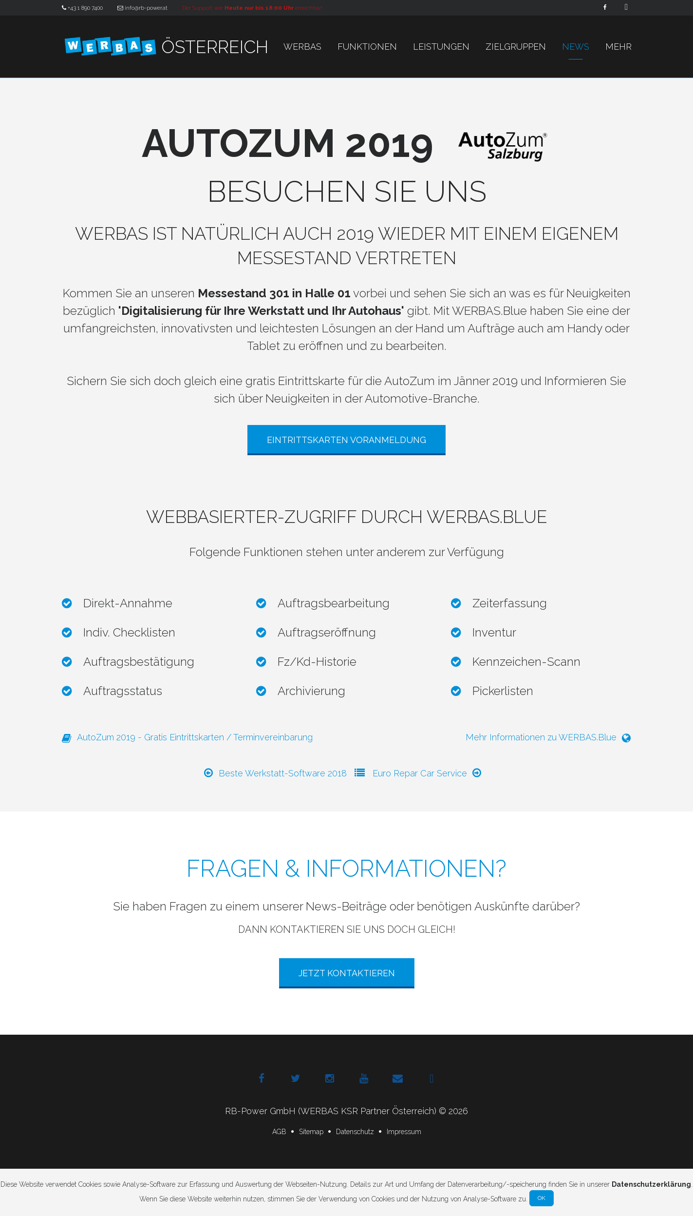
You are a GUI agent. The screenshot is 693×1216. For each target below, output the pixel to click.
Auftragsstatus (122, 691)
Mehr (618, 46)
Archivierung (311, 691)
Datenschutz (355, 1132)
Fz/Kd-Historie (317, 662)
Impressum (404, 1132)
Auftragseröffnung (327, 632)
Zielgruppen (516, 46)
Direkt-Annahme (127, 603)
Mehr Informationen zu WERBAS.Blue (549, 737)
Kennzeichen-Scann (526, 662)
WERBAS (302, 46)
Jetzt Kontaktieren (347, 973)
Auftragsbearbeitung (334, 603)
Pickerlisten (502, 691)
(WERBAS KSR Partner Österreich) (367, 1111)
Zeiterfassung (509, 603)
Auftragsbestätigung (138, 662)
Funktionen (367, 46)
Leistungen (441, 46)
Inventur (494, 632)
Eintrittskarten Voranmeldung (346, 440)
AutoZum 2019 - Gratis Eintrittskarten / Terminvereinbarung (187, 737)
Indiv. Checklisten (129, 632)
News (575, 46)
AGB (279, 1132)
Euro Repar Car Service (427, 773)
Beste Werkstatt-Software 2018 (275, 773)
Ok (541, 1198)
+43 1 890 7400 (82, 8)
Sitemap (311, 1132)
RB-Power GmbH (260, 1111)
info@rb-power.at (142, 8)
